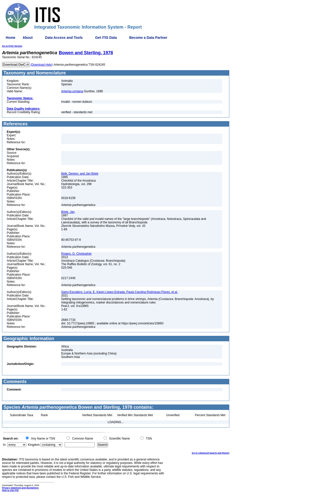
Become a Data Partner (148, 38)
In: (4, 445)
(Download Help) (42, 64)
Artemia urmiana (72, 91)
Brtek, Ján (68, 212)
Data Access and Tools (64, 38)
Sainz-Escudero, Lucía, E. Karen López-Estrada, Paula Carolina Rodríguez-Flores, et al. (119, 292)
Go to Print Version (12, 46)
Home (10, 38)
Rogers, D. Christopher (76, 253)
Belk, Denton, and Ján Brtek (79, 173)
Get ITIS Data (106, 38)
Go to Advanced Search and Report (210, 453)
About (28, 38)
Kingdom (34, 445)
